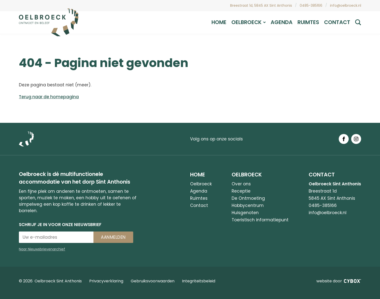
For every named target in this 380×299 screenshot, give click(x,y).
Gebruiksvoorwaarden (152, 281)
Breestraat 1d (323, 191)
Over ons (241, 184)
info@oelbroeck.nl (345, 5)
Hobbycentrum (248, 205)
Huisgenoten (245, 213)
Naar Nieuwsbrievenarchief (42, 249)
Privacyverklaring (106, 281)
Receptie (241, 191)
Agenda (282, 22)
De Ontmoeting (248, 198)
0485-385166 (311, 5)
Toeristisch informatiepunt (260, 220)
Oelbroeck (248, 22)
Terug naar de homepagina (49, 97)
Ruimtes (308, 22)
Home (218, 22)
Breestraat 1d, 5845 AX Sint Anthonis (261, 5)
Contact (337, 22)
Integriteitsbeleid (198, 281)
